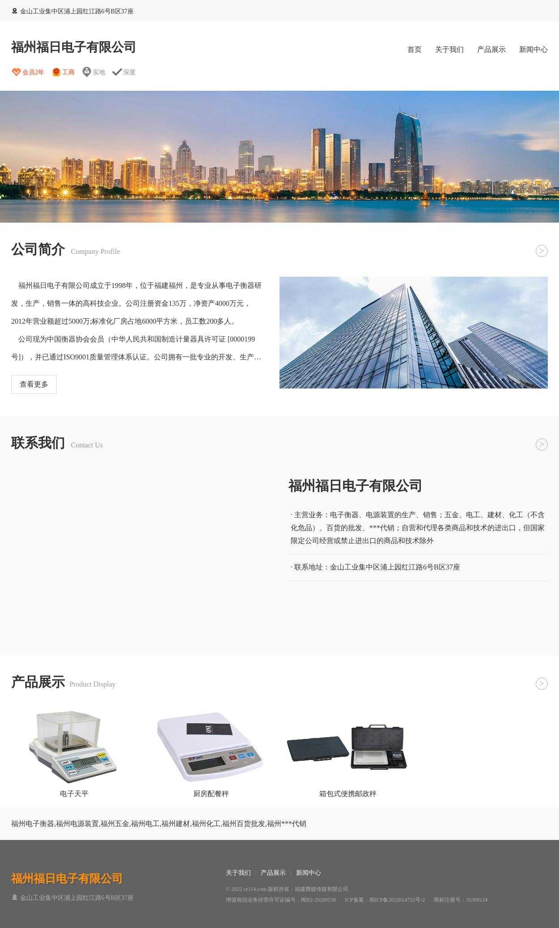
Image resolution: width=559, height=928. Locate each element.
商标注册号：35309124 (460, 900)
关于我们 (449, 49)
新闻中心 (533, 49)
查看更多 (34, 384)
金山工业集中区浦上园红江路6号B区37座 (72, 11)
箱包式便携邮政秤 (348, 793)
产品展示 (491, 49)
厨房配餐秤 (211, 793)
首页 (414, 49)
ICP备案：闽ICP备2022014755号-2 (385, 900)
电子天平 (74, 793)
